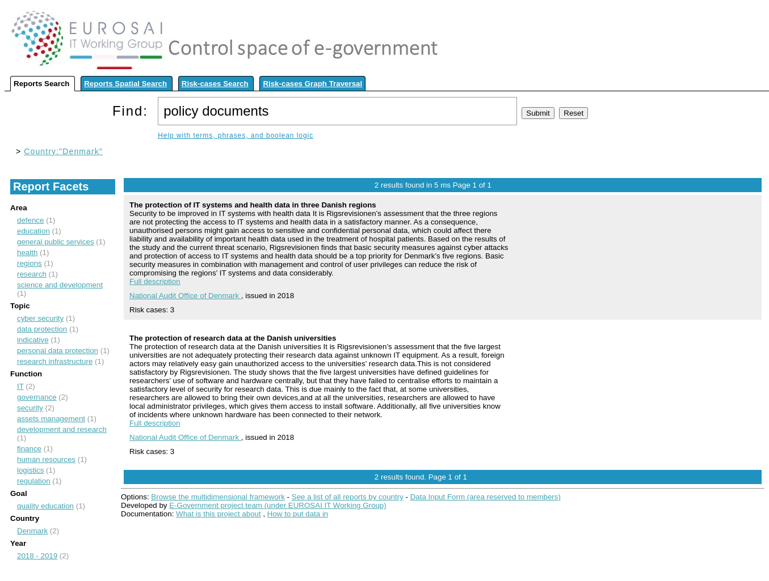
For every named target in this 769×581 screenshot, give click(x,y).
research (32, 274)
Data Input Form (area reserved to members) (485, 497)
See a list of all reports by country (348, 497)
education (33, 231)
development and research (62, 429)
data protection (42, 329)
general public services (55, 242)
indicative (33, 340)
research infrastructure (55, 361)
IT (20, 386)
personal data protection (57, 350)
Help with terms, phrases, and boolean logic (235, 135)
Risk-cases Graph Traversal (312, 83)
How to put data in (297, 514)
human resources (46, 459)
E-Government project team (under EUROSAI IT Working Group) (277, 505)
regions (29, 263)
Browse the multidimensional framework (218, 497)
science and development (60, 285)
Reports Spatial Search (125, 83)
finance (29, 448)
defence (30, 220)
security (30, 408)
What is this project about (218, 514)
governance (37, 397)
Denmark (32, 531)
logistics (30, 470)
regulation (34, 481)
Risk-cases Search (215, 83)
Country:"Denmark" (63, 151)
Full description (154, 281)
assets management (51, 418)
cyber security (40, 318)
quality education (45, 506)
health (27, 252)
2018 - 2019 (37, 556)
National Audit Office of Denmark (185, 295)
